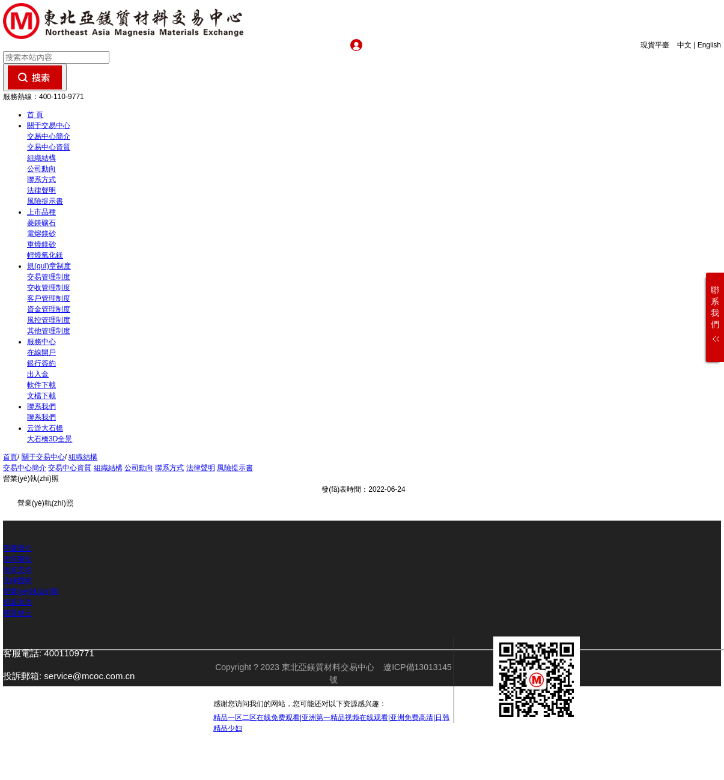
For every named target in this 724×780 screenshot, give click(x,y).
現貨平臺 (657, 45)
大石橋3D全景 (49, 439)
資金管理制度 (48, 309)
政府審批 (17, 559)
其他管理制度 (48, 331)
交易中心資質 (48, 147)
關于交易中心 (48, 125)
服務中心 (41, 341)
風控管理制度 (48, 320)
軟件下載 (41, 385)
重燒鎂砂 (41, 244)
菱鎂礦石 (41, 223)
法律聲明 (41, 190)
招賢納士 (17, 613)
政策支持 (17, 570)
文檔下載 (41, 396)
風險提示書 (45, 201)
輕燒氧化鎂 (45, 255)
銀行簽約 (41, 363)
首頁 (10, 457)
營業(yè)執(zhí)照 (31, 591)
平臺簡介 (17, 548)
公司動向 (41, 169)
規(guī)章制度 (49, 266)
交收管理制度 (48, 287)
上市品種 (41, 212)
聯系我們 (41, 406)
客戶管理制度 (48, 298)
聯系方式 (41, 179)
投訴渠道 (17, 602)
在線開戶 (41, 352)
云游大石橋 (45, 428)
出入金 (38, 374)
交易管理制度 (48, 277)
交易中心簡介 (48, 136)
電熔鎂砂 (41, 233)
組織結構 (41, 158)
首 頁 (35, 114)
